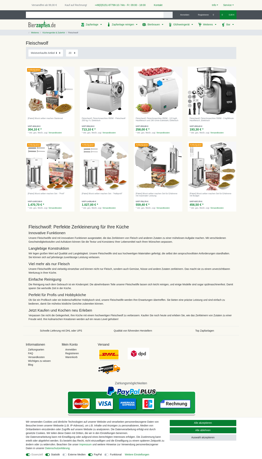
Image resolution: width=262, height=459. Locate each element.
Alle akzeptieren (203, 422)
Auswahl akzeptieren (203, 437)
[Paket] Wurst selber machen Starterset (45, 118)
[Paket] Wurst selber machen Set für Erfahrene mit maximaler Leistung (156, 194)
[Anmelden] (183, 14)
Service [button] (227, 5)
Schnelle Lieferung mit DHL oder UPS (61, 330)
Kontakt (156, 5)
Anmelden (71, 349)
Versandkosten (55, 133)
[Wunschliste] (215, 14)
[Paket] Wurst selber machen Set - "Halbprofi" (102, 193)
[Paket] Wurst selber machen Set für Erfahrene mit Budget (210, 194)
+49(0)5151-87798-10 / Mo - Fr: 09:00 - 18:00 (119, 5)
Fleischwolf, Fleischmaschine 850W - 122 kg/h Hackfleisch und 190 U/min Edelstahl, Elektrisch (157, 119)
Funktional (116, 454)
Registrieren (72, 353)
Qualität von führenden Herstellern (133, 330)
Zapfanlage (92, 24)
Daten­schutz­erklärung (57, 448)
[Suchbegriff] (94, 15)
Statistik (55, 454)
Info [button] (214, 5)
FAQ (30, 353)
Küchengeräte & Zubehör (53, 33)
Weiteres (208, 24)
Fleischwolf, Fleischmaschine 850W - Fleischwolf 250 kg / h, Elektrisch (103, 119)
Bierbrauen (153, 24)
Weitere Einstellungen (137, 454)
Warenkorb (71, 357)
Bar (228, 24)
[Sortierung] (45, 53)
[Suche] (168, 15)
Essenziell (37, 454)
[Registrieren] (201, 14)
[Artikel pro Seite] (72, 53)
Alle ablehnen (203, 430)
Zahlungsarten (36, 349)
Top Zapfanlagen (204, 330)
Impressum (85, 444)
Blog (30, 364)
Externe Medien (77, 454)
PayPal (98, 454)
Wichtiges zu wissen (39, 360)
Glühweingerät (181, 24)
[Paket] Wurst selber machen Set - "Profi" (46, 193)
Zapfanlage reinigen (123, 24)
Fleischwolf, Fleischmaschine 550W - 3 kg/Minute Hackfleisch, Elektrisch (212, 119)
